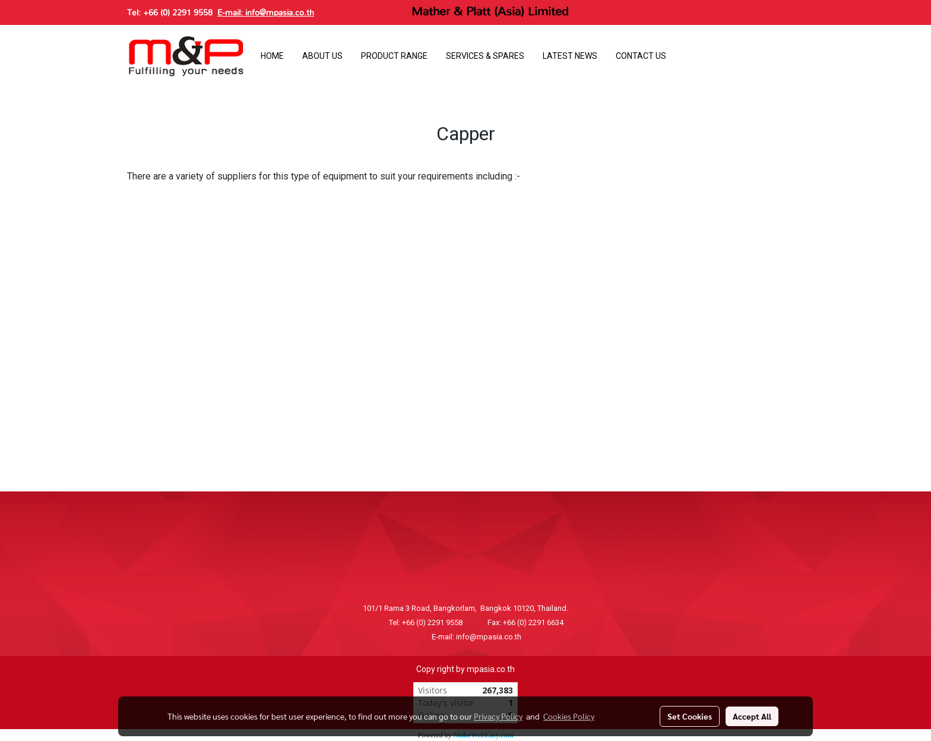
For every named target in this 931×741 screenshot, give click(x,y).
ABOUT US (322, 56)
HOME (272, 56)
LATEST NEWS (570, 56)
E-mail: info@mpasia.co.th (265, 13)
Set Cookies (689, 716)
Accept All (752, 716)
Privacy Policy (498, 716)
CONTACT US (641, 56)
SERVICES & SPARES (485, 56)
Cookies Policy (568, 716)
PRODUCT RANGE (394, 56)
